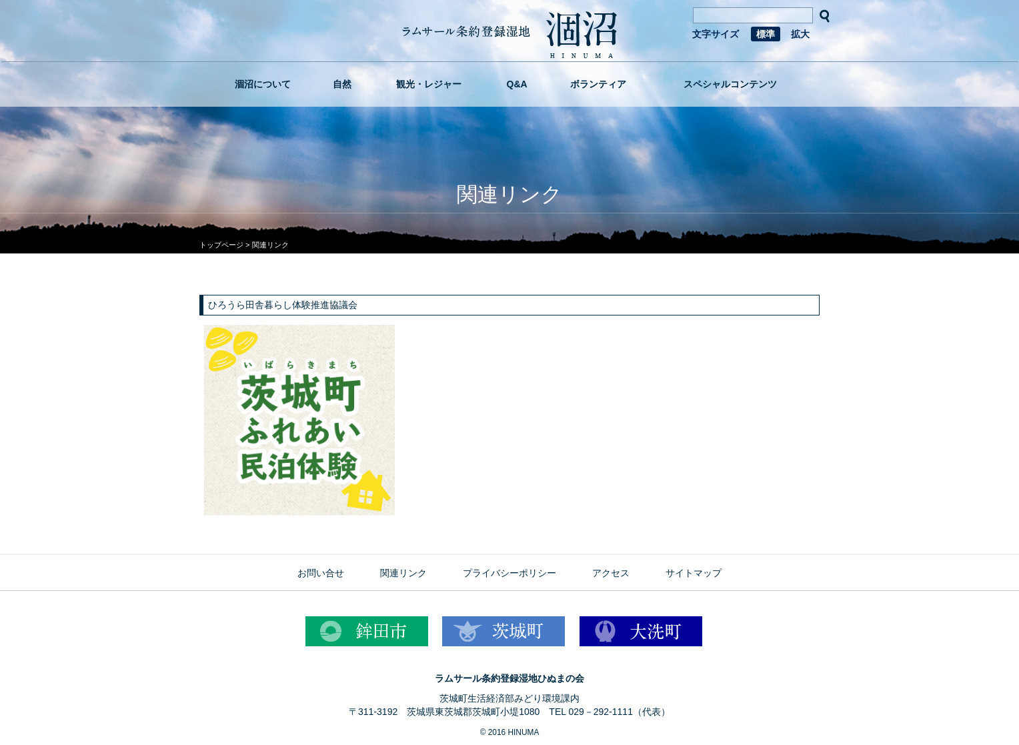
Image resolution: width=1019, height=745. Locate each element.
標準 (765, 34)
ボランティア (598, 84)
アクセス (611, 573)
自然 (342, 84)
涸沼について (263, 84)
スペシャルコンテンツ (730, 84)
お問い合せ (320, 573)
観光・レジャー (428, 84)
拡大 (800, 34)
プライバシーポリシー (509, 573)
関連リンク (403, 573)
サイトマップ (694, 573)
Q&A (517, 84)
